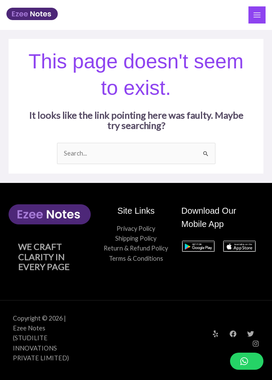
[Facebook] (233, 333)
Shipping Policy (135, 238)
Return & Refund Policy (136, 248)
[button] (246, 361)
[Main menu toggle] (257, 15)
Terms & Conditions (136, 258)
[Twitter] (250, 333)
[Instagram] (255, 343)
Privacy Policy (136, 228)
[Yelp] (215, 333)
